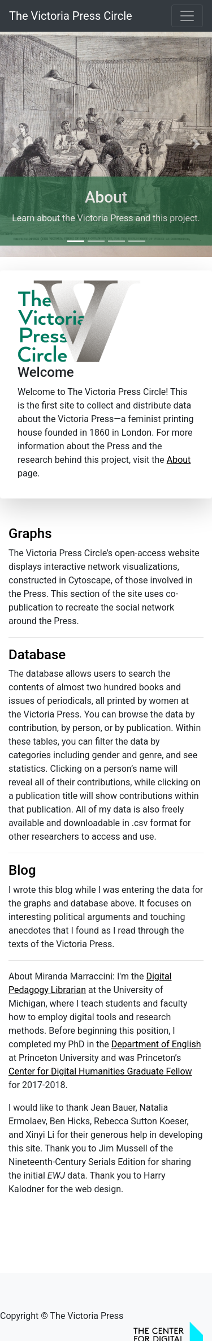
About (106, 197)
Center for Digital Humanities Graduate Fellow (100, 1071)
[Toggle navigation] (187, 16)
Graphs (30, 533)
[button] (16, 144)
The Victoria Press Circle (70, 16)
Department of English (156, 1044)
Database (37, 655)
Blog (22, 870)
